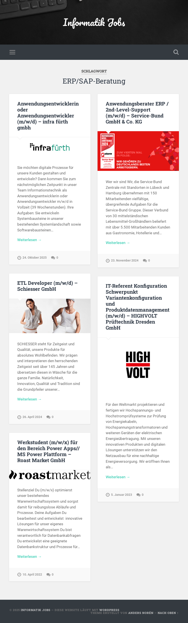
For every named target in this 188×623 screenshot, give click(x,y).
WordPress (109, 610)
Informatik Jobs (94, 22)
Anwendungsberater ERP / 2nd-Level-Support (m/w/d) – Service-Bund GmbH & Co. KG (137, 112)
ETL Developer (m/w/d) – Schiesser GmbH (47, 285)
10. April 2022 (32, 574)
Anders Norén (140, 613)
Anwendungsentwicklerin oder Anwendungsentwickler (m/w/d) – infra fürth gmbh (48, 115)
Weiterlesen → (29, 240)
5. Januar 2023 (121, 495)
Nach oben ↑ (168, 613)
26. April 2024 (32, 417)
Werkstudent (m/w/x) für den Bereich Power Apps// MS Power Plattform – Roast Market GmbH (48, 451)
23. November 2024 (124, 260)
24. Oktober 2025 (35, 258)
